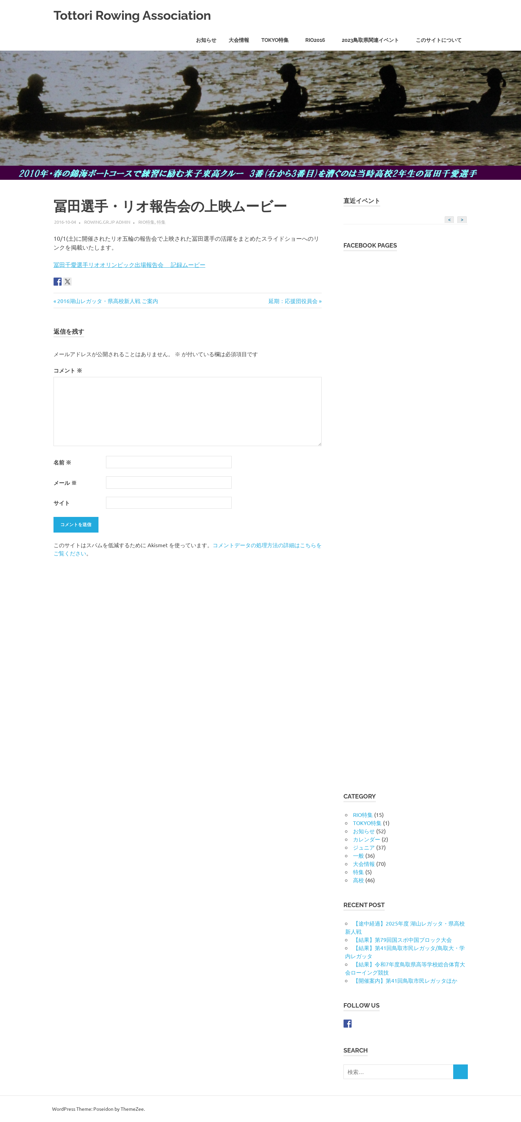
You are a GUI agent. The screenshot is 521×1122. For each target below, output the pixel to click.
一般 (358, 855)
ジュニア (364, 847)
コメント (67, 370)
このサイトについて (439, 40)
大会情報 (239, 40)
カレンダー (366, 839)
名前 (62, 462)
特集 (161, 222)
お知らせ (206, 40)
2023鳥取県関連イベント (374, 40)
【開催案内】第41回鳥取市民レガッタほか (405, 980)
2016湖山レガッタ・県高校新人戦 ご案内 (107, 300)
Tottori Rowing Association (135, 15)
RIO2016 (318, 40)
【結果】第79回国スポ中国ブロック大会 (402, 939)
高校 (358, 879)
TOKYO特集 (278, 40)
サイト (61, 502)
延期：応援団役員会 (293, 300)
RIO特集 (146, 222)
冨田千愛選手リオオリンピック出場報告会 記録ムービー (129, 264)
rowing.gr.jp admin (107, 222)
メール (65, 482)
